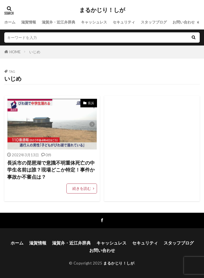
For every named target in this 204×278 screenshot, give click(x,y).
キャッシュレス (94, 22)
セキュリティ (124, 22)
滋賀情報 (28, 22)
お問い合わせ (184, 22)
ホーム (9, 22)
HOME (15, 52)
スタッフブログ (154, 22)
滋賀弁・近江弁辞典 (58, 22)
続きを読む (81, 188)
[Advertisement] (152, 148)
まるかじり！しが (102, 10)
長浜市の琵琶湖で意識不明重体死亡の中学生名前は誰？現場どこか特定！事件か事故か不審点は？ (51, 170)
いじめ (34, 52)
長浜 (91, 103)
